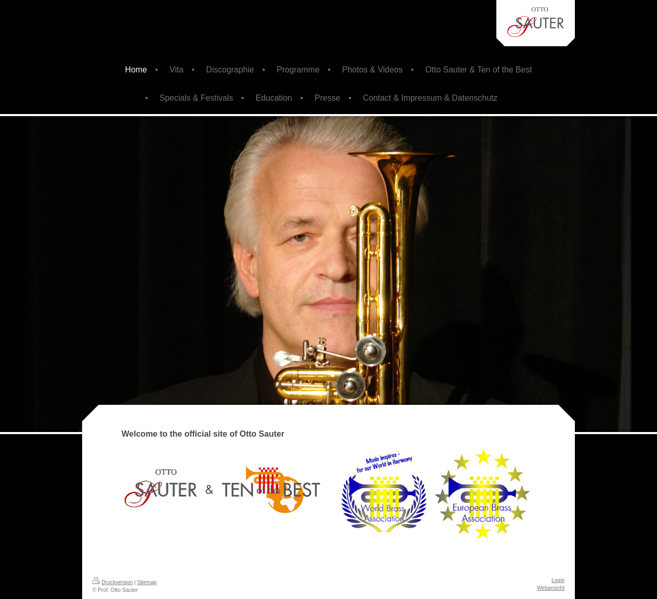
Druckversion (112, 582)
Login (558, 580)
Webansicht (551, 588)
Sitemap (147, 582)
